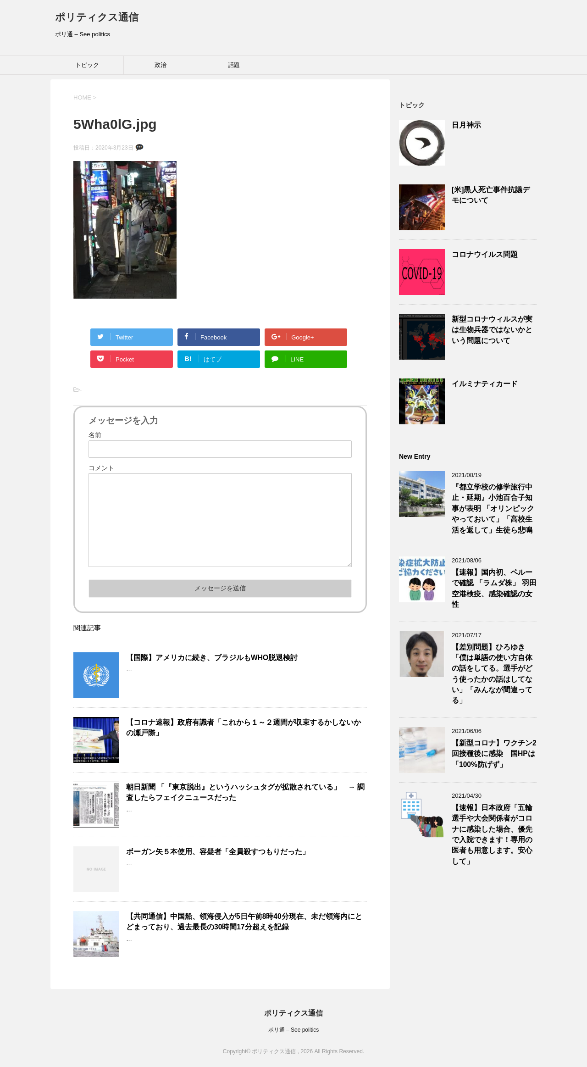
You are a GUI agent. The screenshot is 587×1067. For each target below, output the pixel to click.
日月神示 (466, 125)
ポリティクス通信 (96, 17)
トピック (87, 64)
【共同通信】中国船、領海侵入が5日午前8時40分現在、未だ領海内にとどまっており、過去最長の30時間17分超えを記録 (244, 921)
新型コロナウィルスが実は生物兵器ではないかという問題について (492, 330)
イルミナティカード (485, 384)
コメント (101, 468)
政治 (160, 64)
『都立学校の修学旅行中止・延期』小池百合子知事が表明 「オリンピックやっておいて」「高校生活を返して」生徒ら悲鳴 (493, 508)
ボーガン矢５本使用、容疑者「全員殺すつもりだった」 (218, 852)
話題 (234, 64)
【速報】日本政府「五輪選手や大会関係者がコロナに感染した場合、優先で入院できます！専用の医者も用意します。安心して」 (492, 834)
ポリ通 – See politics (293, 1030)
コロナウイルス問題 (485, 254)
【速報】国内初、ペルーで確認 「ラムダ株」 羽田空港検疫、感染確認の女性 (494, 588)
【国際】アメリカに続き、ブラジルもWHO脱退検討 (212, 657)
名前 (95, 435)
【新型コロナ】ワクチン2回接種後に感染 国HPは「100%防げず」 (494, 753)
